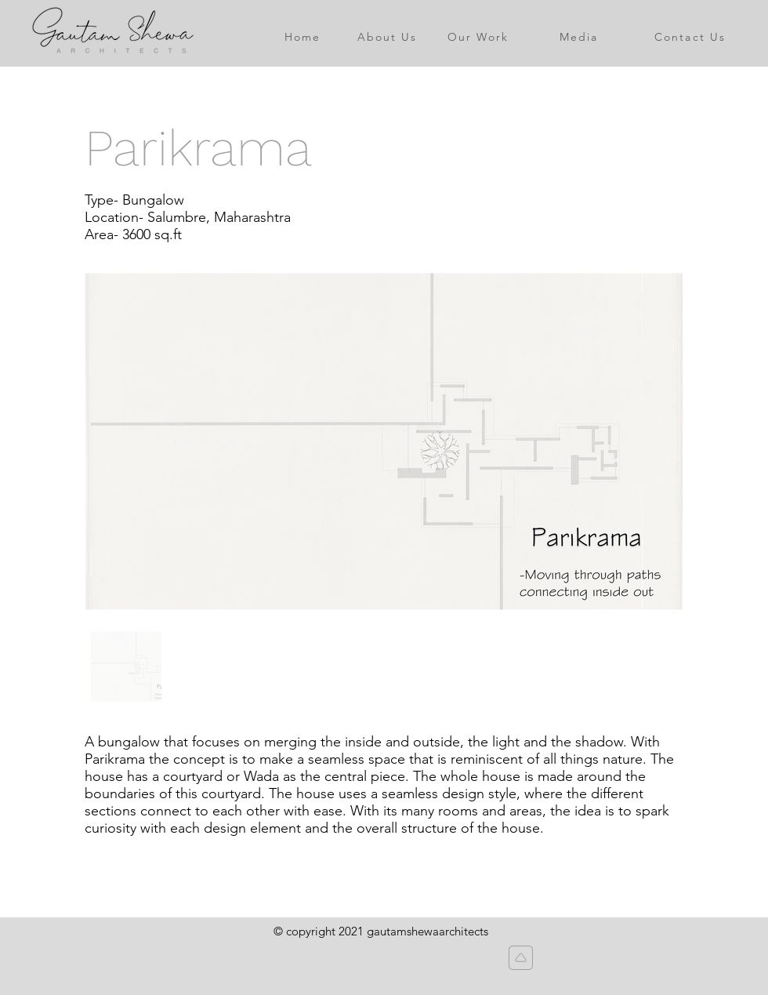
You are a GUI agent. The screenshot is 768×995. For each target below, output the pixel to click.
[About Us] (387, 37)
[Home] (302, 37)
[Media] (578, 37)
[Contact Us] (690, 37)
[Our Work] (478, 37)
